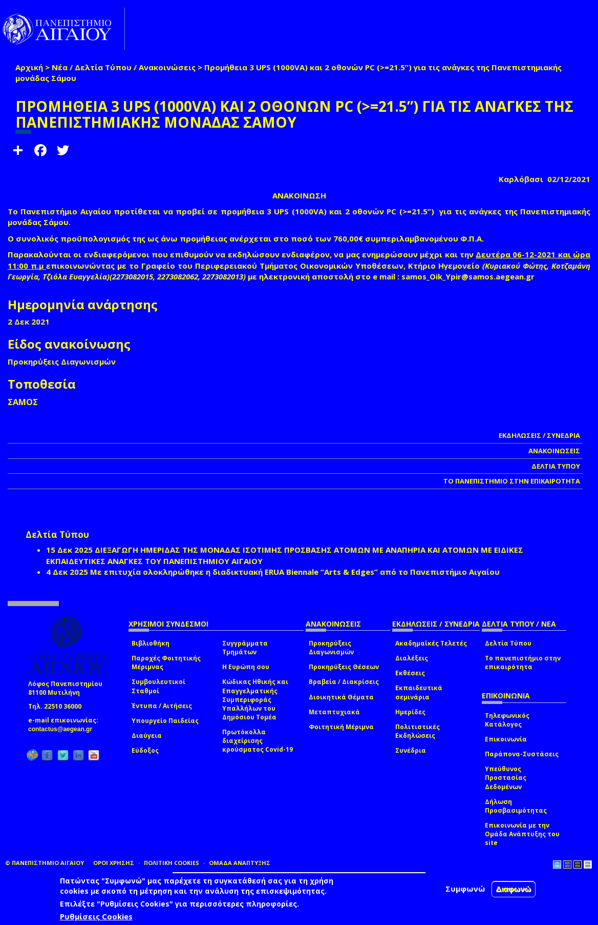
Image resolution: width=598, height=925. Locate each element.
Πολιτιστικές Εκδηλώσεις (417, 731)
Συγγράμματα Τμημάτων (245, 647)
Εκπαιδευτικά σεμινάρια (418, 692)
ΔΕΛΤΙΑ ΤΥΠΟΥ (555, 466)
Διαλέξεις (411, 658)
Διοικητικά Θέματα (341, 697)
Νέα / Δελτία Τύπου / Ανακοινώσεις (124, 67)
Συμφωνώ (465, 888)
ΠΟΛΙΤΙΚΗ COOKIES (171, 863)
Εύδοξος (145, 750)
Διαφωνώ (513, 888)
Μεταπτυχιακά (334, 712)
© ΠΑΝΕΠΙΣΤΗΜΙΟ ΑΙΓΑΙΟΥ (44, 863)
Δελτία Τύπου (508, 643)
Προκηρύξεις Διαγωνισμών (331, 647)
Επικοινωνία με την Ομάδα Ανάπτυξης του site (522, 834)
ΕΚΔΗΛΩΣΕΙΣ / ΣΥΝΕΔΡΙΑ (539, 435)
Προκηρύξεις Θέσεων (344, 666)
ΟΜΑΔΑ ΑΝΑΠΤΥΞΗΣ (239, 863)
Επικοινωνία (506, 739)
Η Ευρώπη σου (245, 666)
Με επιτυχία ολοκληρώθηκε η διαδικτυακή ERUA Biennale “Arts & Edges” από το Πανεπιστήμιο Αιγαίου (295, 572)
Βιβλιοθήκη (150, 643)
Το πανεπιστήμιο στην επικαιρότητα (523, 662)
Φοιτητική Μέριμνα (341, 726)
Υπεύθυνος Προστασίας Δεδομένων (505, 778)
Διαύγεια (147, 735)
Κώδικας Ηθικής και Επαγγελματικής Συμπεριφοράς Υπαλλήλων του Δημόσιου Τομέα (255, 699)
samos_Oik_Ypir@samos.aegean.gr (471, 276)
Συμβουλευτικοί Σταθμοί (158, 686)
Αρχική (29, 67)
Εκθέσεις (410, 673)
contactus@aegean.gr (63, 729)
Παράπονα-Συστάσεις (522, 754)
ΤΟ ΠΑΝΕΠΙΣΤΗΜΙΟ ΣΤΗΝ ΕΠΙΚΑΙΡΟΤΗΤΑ (511, 481)
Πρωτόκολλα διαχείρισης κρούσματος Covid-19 (257, 741)
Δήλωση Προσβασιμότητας (516, 806)
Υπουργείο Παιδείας (165, 720)
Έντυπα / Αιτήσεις (162, 705)
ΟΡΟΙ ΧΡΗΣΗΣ (113, 863)
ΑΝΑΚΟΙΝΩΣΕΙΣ (554, 450)
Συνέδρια (410, 750)
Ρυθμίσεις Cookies (96, 916)
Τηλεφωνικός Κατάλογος (507, 720)
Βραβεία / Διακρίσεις (344, 681)
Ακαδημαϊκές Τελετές (431, 643)
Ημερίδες (410, 712)
